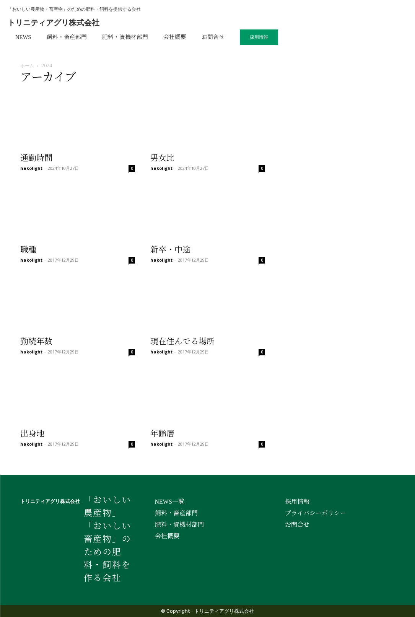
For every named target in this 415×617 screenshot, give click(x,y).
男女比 (162, 158)
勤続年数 (36, 341)
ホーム (27, 65)
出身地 (32, 433)
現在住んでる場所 (182, 341)
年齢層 (162, 433)
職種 (28, 249)
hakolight (31, 168)
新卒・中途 (170, 249)
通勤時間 (36, 158)
